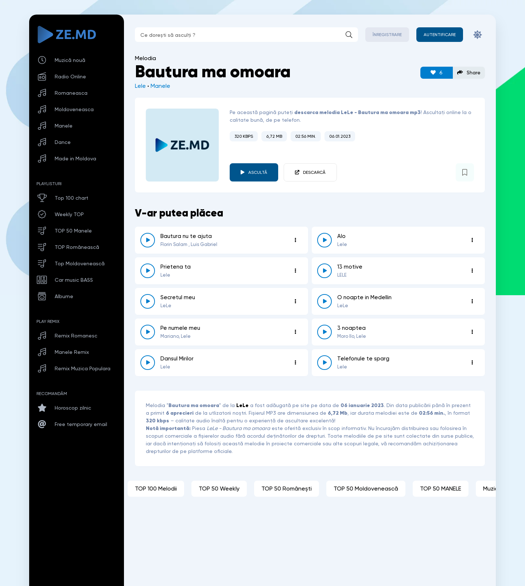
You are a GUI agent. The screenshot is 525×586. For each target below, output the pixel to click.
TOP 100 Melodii (156, 488)
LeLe (242, 405)
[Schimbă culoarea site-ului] (477, 34)
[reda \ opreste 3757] (324, 332)
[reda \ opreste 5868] (147, 362)
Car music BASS (74, 280)
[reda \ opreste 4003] (147, 332)
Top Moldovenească (80, 263)
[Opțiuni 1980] (472, 301)
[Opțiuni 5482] (472, 240)
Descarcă (314, 172)
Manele (160, 85)
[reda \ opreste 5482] (324, 240)
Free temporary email (81, 424)
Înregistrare (387, 34)
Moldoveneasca (74, 109)
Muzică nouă (70, 60)
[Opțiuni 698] (295, 240)
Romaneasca (71, 93)
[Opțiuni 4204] (295, 301)
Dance (63, 142)
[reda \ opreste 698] (147, 240)
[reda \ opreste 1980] (324, 301)
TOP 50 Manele (73, 231)
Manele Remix (72, 352)
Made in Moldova (75, 158)
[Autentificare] (439, 34)
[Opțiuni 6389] (472, 270)
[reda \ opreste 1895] (147, 270)
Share (469, 73)
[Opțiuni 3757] (472, 332)
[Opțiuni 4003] (295, 332)
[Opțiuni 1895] (295, 270)
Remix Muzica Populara (82, 368)
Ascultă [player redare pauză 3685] (257, 172)
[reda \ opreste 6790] (324, 362)
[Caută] (349, 34)
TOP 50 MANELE (440, 488)
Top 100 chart (71, 198)
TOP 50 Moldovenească (366, 488)
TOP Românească (77, 247)
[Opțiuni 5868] (295, 362)
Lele (140, 85)
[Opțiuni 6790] (472, 362)
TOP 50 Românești (286, 488)
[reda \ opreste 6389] (324, 270)
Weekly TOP (69, 214)
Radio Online (70, 76)
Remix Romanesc (76, 336)
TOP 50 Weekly (219, 488)
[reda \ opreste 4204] (147, 301)
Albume (64, 296)
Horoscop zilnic (73, 408)
